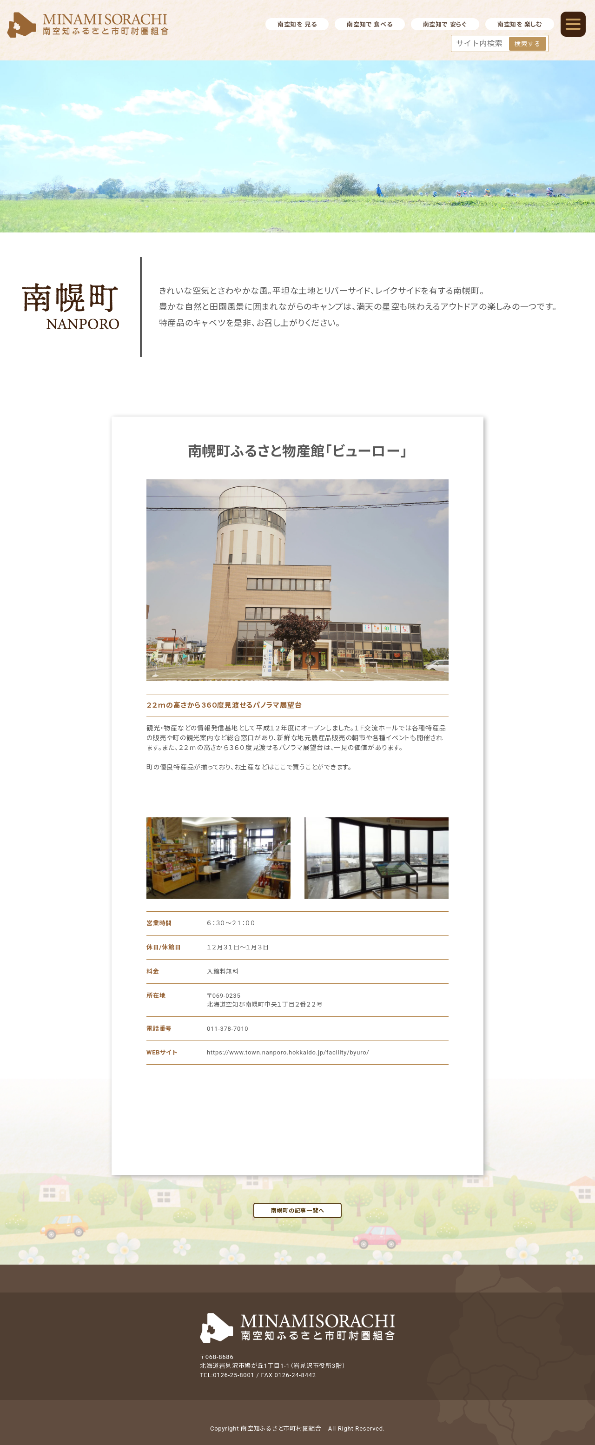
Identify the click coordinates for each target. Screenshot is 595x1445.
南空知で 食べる (369, 24)
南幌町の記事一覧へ (297, 1210)
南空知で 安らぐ (445, 24)
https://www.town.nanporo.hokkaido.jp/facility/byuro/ (288, 1052)
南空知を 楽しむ (519, 24)
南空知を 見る (297, 24)
